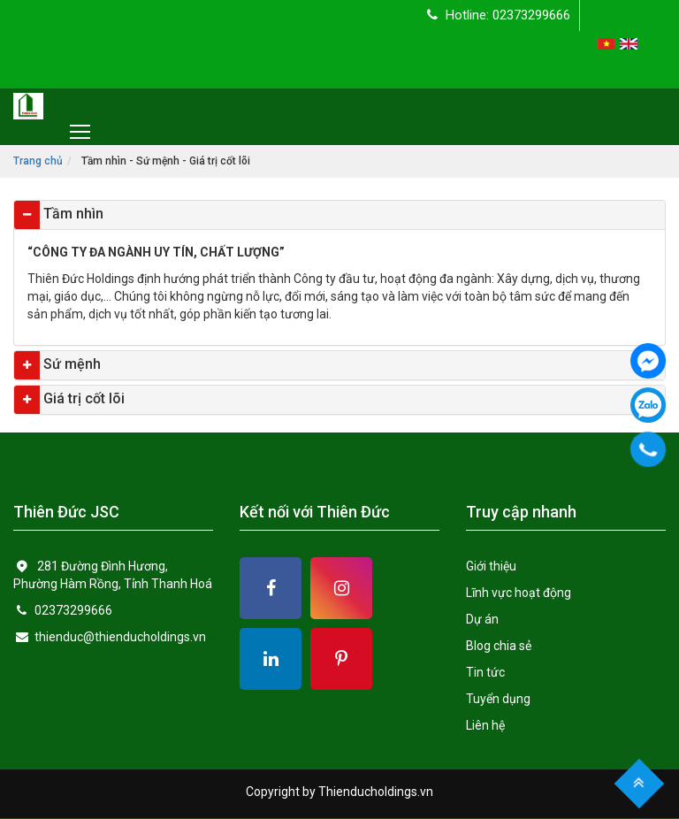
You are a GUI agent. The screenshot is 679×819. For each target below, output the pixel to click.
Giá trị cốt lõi (82, 398)
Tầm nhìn (71, 213)
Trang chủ (38, 161)
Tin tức (485, 672)
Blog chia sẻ (498, 646)
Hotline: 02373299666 (498, 15)
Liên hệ (485, 725)
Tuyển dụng (498, 699)
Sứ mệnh (70, 364)
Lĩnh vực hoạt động (518, 593)
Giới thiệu (491, 566)
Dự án (482, 619)
